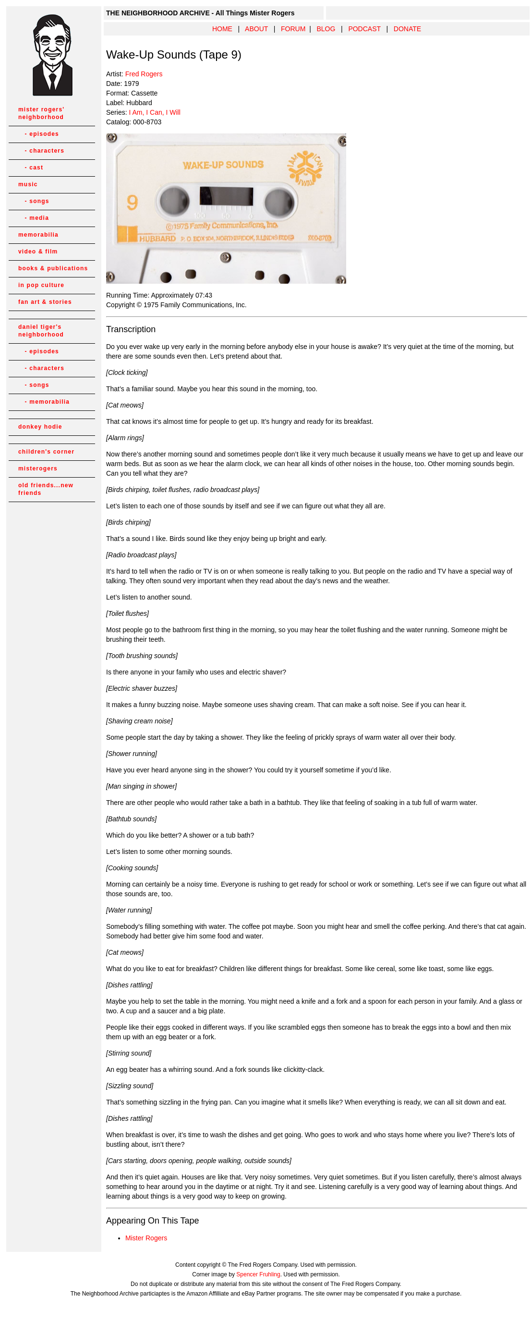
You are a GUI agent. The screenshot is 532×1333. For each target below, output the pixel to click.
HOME (222, 29)
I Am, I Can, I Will (154, 112)
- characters (41, 150)
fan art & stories (45, 302)
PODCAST (364, 29)
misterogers (38, 468)
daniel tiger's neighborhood (41, 331)
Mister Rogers (146, 1238)
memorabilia (38, 234)
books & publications (53, 268)
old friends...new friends (45, 489)
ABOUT (256, 29)
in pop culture (41, 285)
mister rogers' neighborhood (41, 113)
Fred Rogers (144, 74)
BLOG (325, 29)
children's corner (46, 451)
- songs (33, 201)
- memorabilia (44, 401)
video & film (38, 251)
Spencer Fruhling (258, 1274)
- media (33, 218)
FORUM (293, 29)
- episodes (38, 134)
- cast (30, 167)
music (28, 184)
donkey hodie (40, 426)
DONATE (407, 29)
